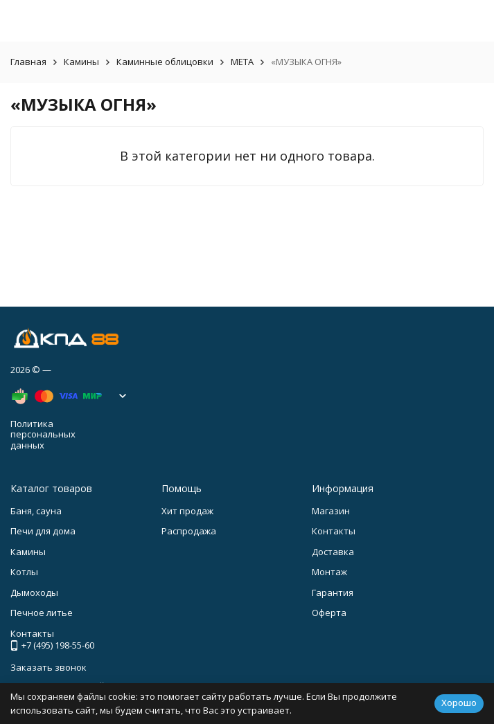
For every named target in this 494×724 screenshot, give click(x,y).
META (242, 61)
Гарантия (332, 592)
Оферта (329, 612)
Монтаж (329, 571)
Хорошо (459, 702)
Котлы (24, 571)
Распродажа (188, 531)
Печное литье (41, 612)
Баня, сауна (36, 511)
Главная (28, 61)
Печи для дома (43, 531)
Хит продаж (187, 511)
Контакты (333, 531)
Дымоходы (34, 592)
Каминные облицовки (164, 61)
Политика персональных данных (43, 434)
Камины (81, 61)
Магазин (331, 511)
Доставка (333, 551)
